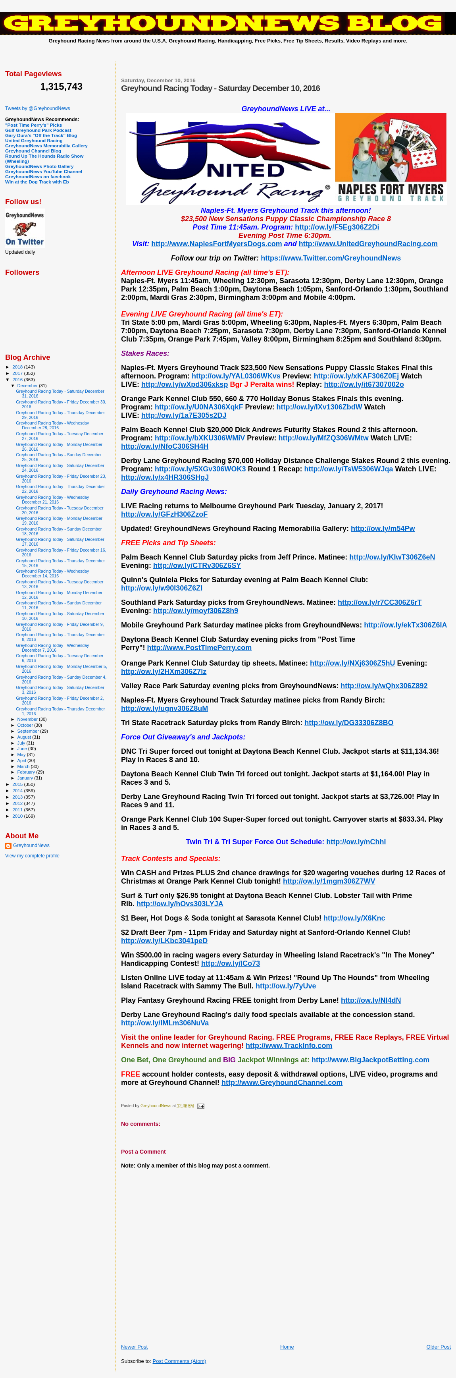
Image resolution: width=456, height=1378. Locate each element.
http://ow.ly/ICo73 (230, 963)
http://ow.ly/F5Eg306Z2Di (337, 227)
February (27, 772)
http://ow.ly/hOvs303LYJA (180, 904)
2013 (18, 796)
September (28, 731)
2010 (18, 815)
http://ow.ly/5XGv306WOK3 (200, 469)
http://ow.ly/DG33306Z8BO (348, 723)
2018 (18, 366)
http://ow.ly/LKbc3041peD (164, 941)
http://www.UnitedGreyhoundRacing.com (368, 244)
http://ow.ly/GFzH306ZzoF (164, 514)
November (28, 719)
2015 (18, 784)
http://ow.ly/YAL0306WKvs (236, 376)
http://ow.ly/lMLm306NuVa (165, 1023)
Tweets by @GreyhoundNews (37, 108)
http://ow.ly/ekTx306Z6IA (405, 625)
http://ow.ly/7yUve (286, 986)
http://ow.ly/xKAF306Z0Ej (356, 376)
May (22, 754)
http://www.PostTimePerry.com (199, 648)
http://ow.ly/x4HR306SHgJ (165, 477)
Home (287, 1347)
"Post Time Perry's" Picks (33, 124)
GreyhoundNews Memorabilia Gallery (46, 145)
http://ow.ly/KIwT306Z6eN (392, 557)
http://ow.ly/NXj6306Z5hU (352, 663)
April (22, 760)
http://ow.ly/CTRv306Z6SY (197, 565)
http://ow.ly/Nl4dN (371, 1000)
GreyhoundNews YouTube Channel (43, 171)
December (28, 385)
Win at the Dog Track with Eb (37, 181)
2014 (18, 790)
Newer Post (134, 1347)
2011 (18, 809)
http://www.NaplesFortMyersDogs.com (216, 244)
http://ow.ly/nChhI (356, 842)
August (25, 737)
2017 (18, 373)
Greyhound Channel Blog (33, 150)
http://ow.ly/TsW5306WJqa (348, 469)
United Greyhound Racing (34, 140)
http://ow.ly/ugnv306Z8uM (164, 708)
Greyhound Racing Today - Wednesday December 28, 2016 (52, 425)
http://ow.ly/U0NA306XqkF (199, 407)
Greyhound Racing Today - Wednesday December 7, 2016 (52, 647)
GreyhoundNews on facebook (38, 176)
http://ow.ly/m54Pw (383, 529)
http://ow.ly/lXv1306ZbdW (319, 407)
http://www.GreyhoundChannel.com (281, 1083)
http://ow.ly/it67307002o (364, 384)
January (26, 778)
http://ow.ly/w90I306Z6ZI (161, 588)
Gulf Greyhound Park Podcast (38, 130)
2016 (18, 379)
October (26, 725)
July (22, 743)
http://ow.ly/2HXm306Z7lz (163, 671)
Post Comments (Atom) (179, 1361)
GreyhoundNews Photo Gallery (39, 166)
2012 (18, 803)
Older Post (439, 1347)
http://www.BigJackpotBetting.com (370, 1060)
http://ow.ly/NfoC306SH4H (164, 446)
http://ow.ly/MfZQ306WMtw (323, 438)
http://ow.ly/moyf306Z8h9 (195, 611)
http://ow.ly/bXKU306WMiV (200, 438)
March (24, 766)
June (22, 748)
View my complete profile (32, 856)
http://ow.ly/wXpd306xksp (184, 384)
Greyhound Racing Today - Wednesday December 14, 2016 (52, 573)
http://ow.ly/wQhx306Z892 (384, 686)
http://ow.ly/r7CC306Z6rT (379, 602)
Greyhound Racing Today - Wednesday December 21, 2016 (52, 499)
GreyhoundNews (31, 845)
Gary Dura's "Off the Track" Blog (41, 135)
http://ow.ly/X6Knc (354, 918)
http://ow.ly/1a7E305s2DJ (183, 415)
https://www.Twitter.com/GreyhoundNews (331, 258)
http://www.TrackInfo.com (289, 1046)
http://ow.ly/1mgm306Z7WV (329, 881)
